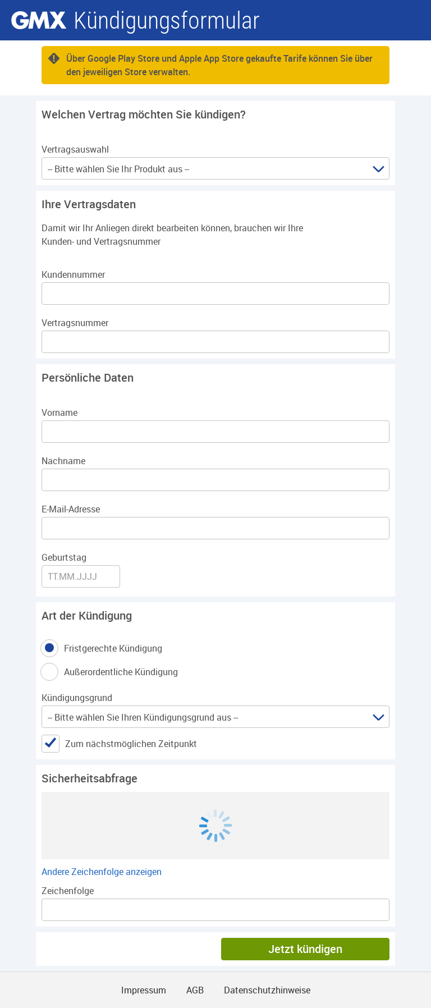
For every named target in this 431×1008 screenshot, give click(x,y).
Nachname (63, 461)
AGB (195, 990)
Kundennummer (73, 274)
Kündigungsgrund (77, 697)
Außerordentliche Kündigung (122, 672)
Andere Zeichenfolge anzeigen (102, 871)
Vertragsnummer (75, 323)
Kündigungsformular (167, 20)
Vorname (59, 412)
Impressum (143, 990)
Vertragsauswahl (75, 149)
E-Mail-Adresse (71, 509)
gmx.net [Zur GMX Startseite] (38, 20)
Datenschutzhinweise (267, 990)
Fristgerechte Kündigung (114, 648)
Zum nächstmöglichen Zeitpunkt (131, 743)
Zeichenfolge (68, 891)
